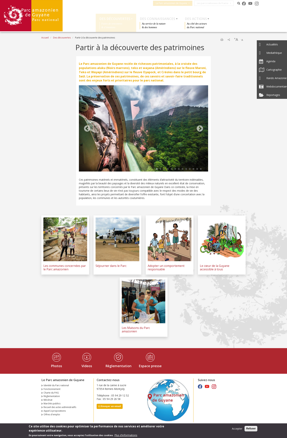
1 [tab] (157, 169)
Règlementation (118, 366)
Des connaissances (157, 18)
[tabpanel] (143, 128)
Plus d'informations (125, 435)
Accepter (237, 429)
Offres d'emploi (52, 414)
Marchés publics (52, 403)
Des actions (196, 18)
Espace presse (150, 366)
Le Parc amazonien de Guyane (173, 3)
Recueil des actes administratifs (60, 407)
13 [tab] (201, 169)
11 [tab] (193, 169)
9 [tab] (186, 169)
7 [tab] (179, 169)
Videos (86, 366)
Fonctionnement (52, 389)
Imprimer (222, 39)
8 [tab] (182, 169)
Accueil (45, 37)
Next (200, 129)
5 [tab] (171, 169)
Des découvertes (114, 18)
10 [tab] (190, 169)
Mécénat (48, 399)
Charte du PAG (51, 392)
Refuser (251, 428)
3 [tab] (164, 169)
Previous (87, 129)
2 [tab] (160, 169)
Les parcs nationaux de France (214, 3)
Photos (56, 366)
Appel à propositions (55, 410)
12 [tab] (197, 169)
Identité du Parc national (56, 385)
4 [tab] (168, 169)
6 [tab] (175, 169)
